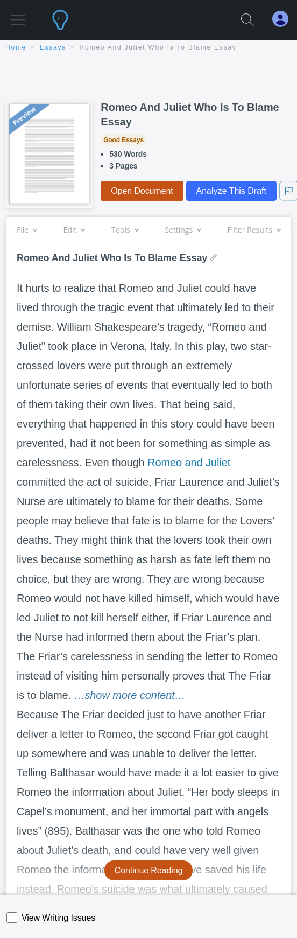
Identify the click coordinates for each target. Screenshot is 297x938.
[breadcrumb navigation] (148, 48)
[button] (18, 14)
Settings (183, 230)
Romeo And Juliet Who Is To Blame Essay (158, 47)
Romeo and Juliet (188, 462)
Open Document (142, 190)
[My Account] (284, 19)
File (27, 230)
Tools (124, 230)
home (15, 47)
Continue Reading (149, 870)
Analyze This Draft (231, 190)
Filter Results (254, 230)
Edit (74, 230)
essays (53, 47)
